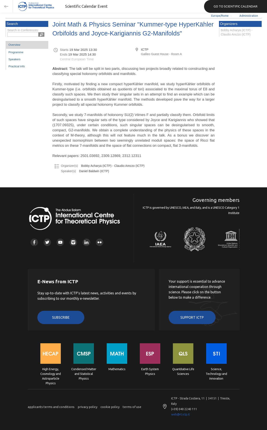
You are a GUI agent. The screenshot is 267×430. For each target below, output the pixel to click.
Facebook (34, 242)
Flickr (99, 242)
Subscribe (61, 317)
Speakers (14, 59)
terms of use (132, 407)
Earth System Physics (150, 371)
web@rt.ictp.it (180, 414)
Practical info (17, 66)
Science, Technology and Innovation (216, 373)
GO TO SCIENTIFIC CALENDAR (235, 6)
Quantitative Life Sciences (183, 371)
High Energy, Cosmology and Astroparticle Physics (50, 373)
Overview (14, 44)
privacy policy (87, 407)
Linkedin (86, 242)
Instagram (73, 242)
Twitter (47, 242)
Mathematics (116, 369)
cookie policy (110, 407)
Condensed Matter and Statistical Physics (83, 373)
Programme (16, 52)
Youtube (60, 242)
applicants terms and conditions (51, 407)
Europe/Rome (220, 15)
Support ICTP (192, 317)
